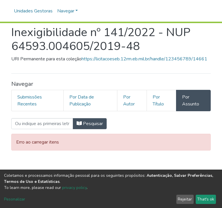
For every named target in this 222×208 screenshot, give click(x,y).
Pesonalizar (14, 199)
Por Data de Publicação (81, 100)
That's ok (205, 199)
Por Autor (129, 100)
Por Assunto (190, 100)
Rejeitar (185, 199)
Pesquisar (90, 123)
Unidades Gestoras (33, 11)
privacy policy (74, 187)
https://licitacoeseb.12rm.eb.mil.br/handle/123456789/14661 (144, 59)
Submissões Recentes (29, 100)
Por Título (158, 100)
